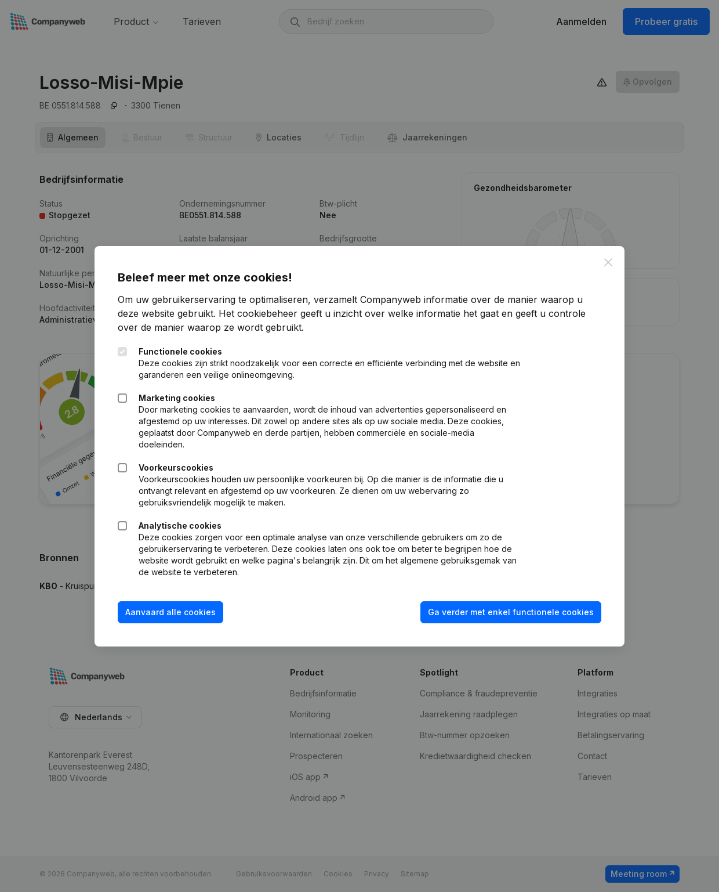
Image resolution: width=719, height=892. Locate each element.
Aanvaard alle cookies (170, 612)
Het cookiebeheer (258, 313)
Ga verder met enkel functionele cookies (511, 612)
